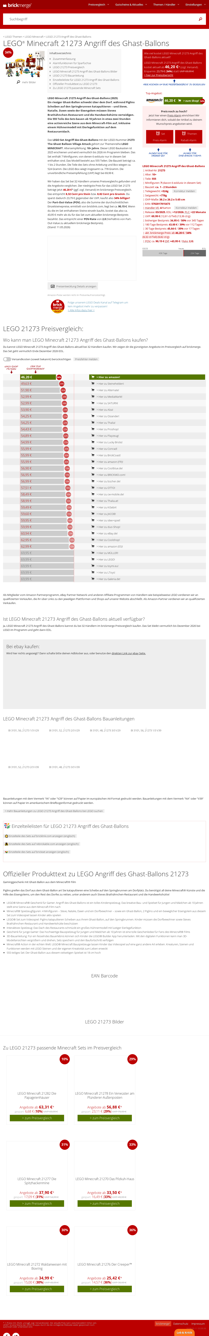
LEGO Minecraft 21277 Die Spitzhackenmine (37, 1181)
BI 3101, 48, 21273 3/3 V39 (64, 767)
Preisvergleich (96, 4)
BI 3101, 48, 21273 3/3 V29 (105, 730)
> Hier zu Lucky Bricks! (106, 442)
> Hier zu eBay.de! (104, 533)
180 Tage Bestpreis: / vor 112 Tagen (173, 224)
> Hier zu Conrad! (103, 449)
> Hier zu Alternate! (104, 390)
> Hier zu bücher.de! (105, 481)
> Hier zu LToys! (102, 572)
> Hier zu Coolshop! (105, 540)
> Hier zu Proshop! (104, 429)
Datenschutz (180, 1323)
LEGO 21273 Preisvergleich (68, 67)
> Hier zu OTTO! (102, 488)
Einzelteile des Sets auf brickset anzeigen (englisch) (37, 852)
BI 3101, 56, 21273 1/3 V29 (23, 730)
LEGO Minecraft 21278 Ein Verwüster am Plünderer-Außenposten (104, 1095)
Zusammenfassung (64, 59)
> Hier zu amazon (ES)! (106, 546)
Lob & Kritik (184, 1332)
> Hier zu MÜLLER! (104, 553)
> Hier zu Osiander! (104, 416)
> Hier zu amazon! (105, 377)
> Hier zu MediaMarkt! (106, 396)
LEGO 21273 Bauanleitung (68, 75)
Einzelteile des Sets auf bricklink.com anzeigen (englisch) (40, 836)
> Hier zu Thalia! (102, 423)
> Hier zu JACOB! (103, 514)
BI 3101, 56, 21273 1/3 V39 (146, 730)
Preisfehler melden (86, 359)
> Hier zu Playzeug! (104, 436)
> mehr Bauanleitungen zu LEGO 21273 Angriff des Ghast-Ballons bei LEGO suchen (54, 811)
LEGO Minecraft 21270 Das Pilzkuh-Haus (105, 1179)
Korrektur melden (184, 191)
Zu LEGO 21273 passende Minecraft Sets (77, 88)
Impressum (198, 1323)
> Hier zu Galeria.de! (105, 579)
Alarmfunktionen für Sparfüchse (72, 63)
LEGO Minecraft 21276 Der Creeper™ (105, 1264)
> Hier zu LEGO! (102, 559)
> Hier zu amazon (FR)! (106, 462)
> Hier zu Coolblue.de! (106, 468)
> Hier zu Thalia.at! (104, 501)
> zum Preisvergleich (37, 1118)
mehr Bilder (25, 82)
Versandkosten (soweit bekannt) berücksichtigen (41, 359)
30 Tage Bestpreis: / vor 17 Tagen (172, 228)
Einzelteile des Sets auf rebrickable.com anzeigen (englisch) (42, 844)
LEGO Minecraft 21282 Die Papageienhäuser (37, 1095)
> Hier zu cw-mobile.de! (107, 494)
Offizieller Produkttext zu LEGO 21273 (75, 84)
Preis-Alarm (174, 115)
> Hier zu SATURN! (104, 403)
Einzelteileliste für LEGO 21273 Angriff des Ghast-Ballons (86, 80)
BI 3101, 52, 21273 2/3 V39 (23, 767)
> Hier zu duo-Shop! (105, 527)
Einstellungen (194, 4)
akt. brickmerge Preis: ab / (166, 235)
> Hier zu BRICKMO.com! (107, 475)
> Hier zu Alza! (101, 409)
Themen (164, 4)
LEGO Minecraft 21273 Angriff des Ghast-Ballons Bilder (85, 71)
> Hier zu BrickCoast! (105, 455)
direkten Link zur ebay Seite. (129, 653)
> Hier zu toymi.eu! (104, 566)
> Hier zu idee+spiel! (105, 520)
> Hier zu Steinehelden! (107, 383)
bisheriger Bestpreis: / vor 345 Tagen (174, 220)
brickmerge (163, 1323)
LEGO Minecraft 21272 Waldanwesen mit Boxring (37, 1266)
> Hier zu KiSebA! (103, 507)
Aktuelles (129, 4)
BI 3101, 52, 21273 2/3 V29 (64, 730)
